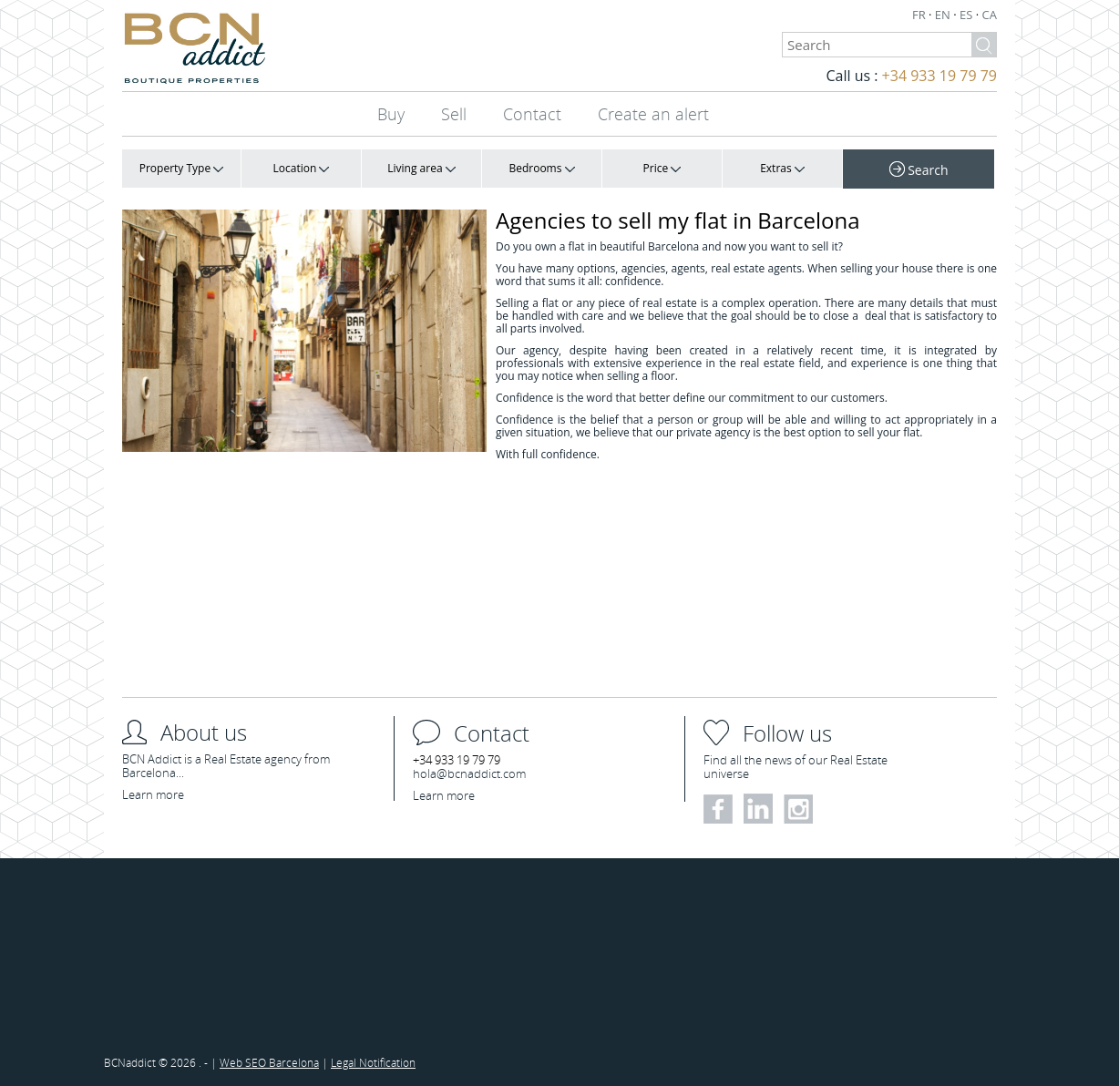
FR (920, 14)
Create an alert (653, 114)
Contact (532, 114)
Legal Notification (373, 1062)
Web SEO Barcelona (269, 1062)
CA (989, 14)
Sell (454, 114)
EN (944, 14)
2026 (184, 1062)
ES (968, 14)
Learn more (153, 794)
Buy (391, 114)
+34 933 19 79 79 (939, 76)
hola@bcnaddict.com (469, 773)
